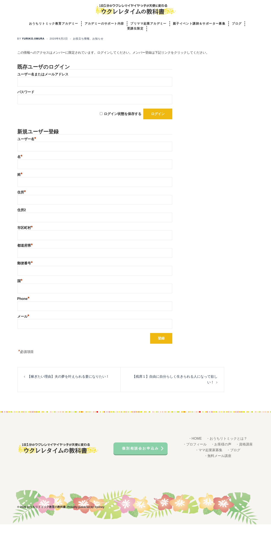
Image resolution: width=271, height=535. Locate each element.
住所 (21, 203)
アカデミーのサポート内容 (104, 23)
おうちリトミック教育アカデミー (53, 23)
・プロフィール (195, 455)
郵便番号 (25, 274)
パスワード (25, 103)
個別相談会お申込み (140, 459)
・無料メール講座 (217, 466)
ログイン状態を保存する (122, 124)
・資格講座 (244, 455)
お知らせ (97, 49)
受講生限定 (135, 29)
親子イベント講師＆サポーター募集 (199, 23)
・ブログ (233, 461)
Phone (23, 309)
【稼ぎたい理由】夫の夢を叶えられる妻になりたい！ (68, 387)
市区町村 (25, 238)
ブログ (237, 23)
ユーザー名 (26, 150)
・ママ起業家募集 (208, 461)
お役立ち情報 (81, 49)
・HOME (195, 449)
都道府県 (25, 256)
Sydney (99, 517)
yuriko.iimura (33, 49)
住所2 (21, 221)
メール (23, 327)
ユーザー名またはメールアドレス (42, 85)
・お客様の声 (221, 455)
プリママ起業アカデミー (148, 23)
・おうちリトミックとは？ (226, 449)
